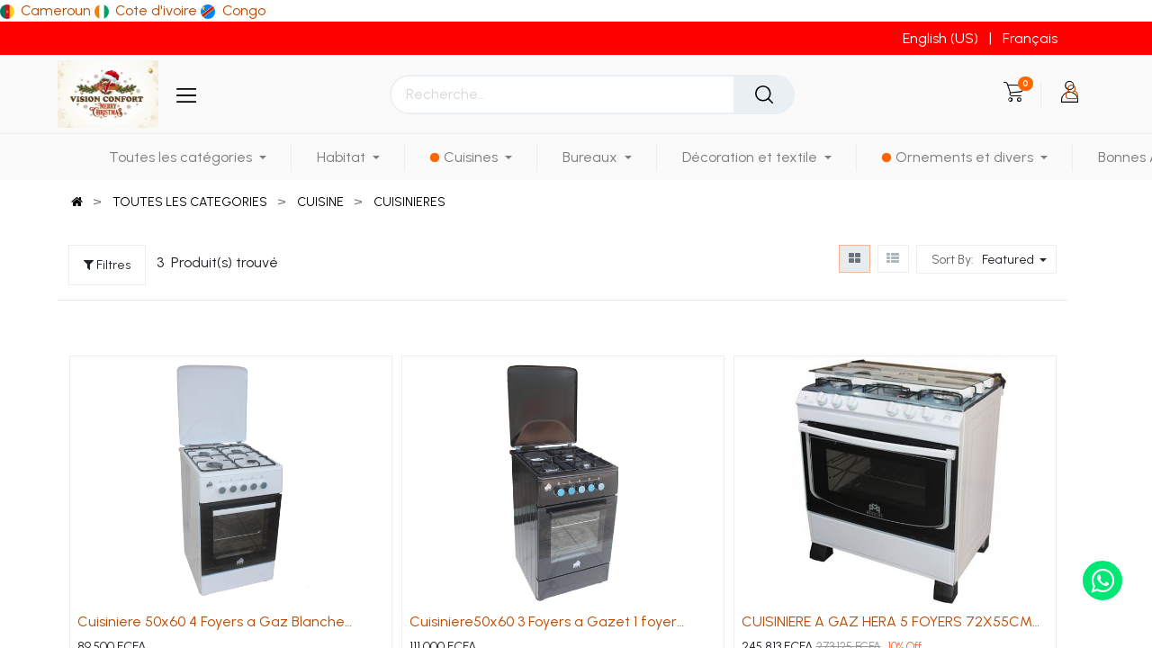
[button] (1016, 259)
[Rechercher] (764, 94)
